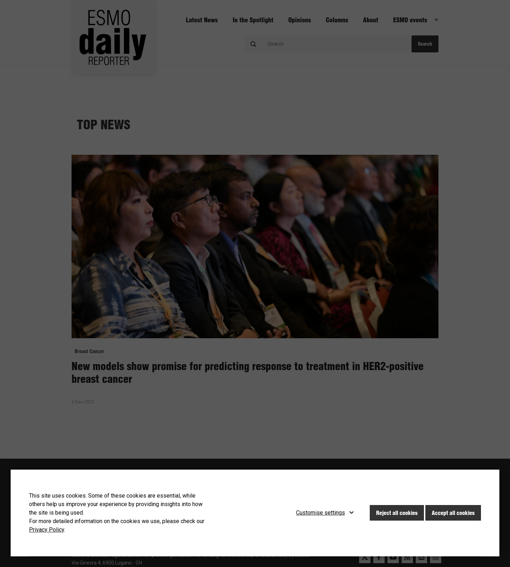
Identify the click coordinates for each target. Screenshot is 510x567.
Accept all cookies (453, 512)
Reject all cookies (397, 512)
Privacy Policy (46, 529)
